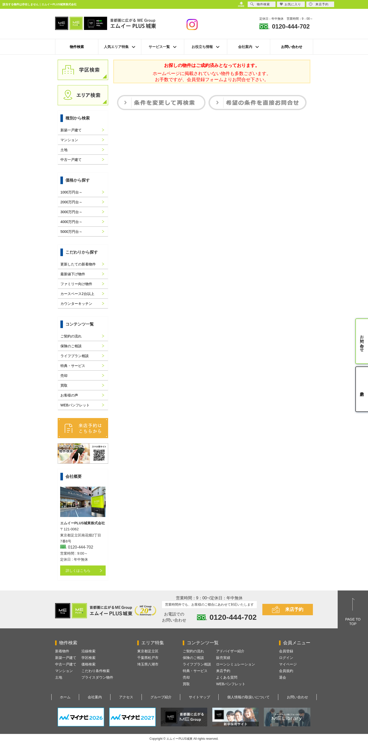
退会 (282, 677)
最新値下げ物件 (72, 274)
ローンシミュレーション (235, 664)
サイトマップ (199, 697)
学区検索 (88, 658)
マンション (69, 140)
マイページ (288, 664)
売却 (63, 376)
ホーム (65, 697)
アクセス (126, 697)
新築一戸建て (71, 130)
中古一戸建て (71, 160)
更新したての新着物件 (78, 264)
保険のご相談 (71, 346)
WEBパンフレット (75, 405)
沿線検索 (88, 651)
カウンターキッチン (76, 304)
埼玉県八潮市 (147, 664)
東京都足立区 (147, 651)
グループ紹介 (161, 697)
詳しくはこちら (78, 571)
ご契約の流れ (71, 336)
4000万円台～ (71, 222)
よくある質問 (226, 677)
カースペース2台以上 (77, 294)
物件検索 (77, 47)
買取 (63, 385)
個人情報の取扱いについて (248, 697)
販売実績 (223, 658)
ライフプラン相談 (74, 356)
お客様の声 (69, 395)
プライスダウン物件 (97, 677)
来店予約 (294, 609)
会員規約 (286, 671)
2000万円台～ (71, 202)
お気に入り (290, 4)
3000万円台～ (71, 212)
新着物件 (62, 651)
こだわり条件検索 (95, 671)
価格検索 (88, 664)
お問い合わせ (291, 47)
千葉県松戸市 (147, 658)
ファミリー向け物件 (76, 284)
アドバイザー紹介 (230, 651)
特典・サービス (72, 366)
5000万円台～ (71, 232)
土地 (63, 150)
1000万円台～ (71, 192)
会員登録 (286, 651)
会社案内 (95, 697)
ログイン (286, 658)
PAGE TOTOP (353, 621)
